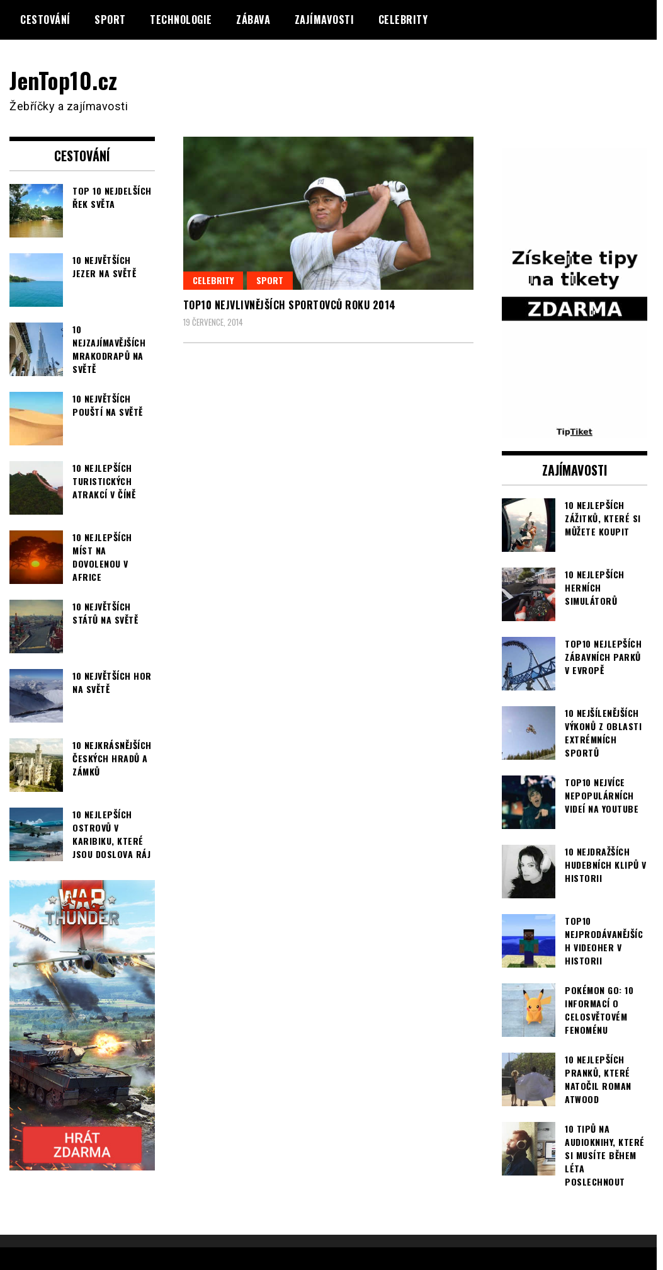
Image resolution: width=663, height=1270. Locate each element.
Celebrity (403, 19)
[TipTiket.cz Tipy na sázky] (574, 429)
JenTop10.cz (63, 79)
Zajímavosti (324, 19)
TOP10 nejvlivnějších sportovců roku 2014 (289, 304)
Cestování (45, 19)
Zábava (253, 19)
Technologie (181, 19)
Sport (110, 19)
